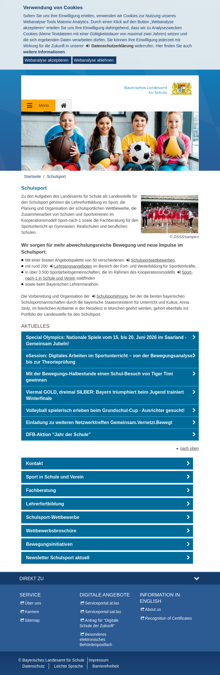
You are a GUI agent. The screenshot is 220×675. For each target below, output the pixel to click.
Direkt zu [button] (31, 578)
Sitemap (32, 620)
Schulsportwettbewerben (153, 260)
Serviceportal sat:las (103, 611)
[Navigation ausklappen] (38, 105)
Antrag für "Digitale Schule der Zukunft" (99, 623)
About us (153, 609)
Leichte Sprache (68, 666)
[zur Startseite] (64, 105)
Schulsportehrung (112, 296)
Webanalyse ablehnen (93, 60)
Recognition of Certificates (168, 618)
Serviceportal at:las (102, 603)
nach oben (189, 448)
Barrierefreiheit (106, 666)
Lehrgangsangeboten (73, 266)
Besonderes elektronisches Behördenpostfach (96, 639)
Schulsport (56, 176)
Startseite (32, 176)
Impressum (99, 660)
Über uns (33, 603)
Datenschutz (33, 666)
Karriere (32, 611)
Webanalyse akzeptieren (46, 60)
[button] (110, 341)
